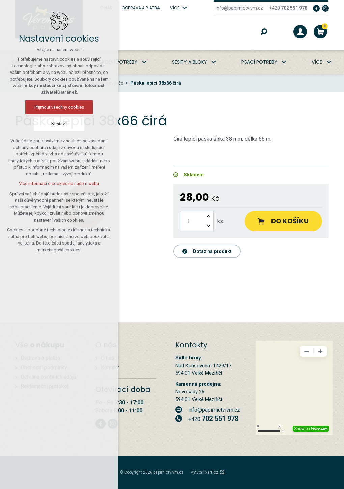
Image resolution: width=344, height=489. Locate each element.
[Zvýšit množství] (208, 216)
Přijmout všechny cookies (59, 107)
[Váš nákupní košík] (320, 31)
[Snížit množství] (208, 226)
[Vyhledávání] (264, 31)
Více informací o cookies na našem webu (59, 183)
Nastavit (59, 123)
